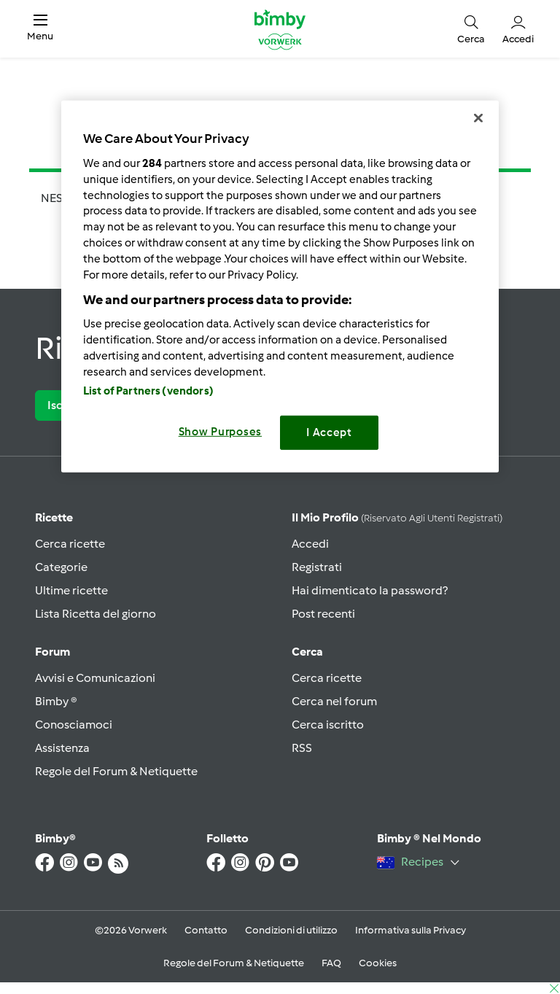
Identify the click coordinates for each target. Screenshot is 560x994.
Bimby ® (56, 701)
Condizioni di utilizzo (291, 930)
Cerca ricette (70, 544)
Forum (52, 652)
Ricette (54, 517)
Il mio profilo (397, 517)
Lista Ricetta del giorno (95, 614)
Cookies (378, 963)
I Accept (329, 432)
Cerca (307, 652)
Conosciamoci (73, 724)
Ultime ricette (71, 590)
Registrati (317, 567)
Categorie (61, 567)
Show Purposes (220, 431)
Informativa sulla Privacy (410, 930)
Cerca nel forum (334, 701)
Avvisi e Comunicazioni (95, 678)
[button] (40, 28)
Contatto (206, 930)
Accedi (310, 544)
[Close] (478, 118)
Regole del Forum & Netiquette (116, 771)
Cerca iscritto (328, 724)
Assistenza (62, 748)
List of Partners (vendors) (148, 390)
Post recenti (323, 614)
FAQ (331, 963)
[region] (280, 286)
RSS (302, 748)
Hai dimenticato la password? (370, 590)
